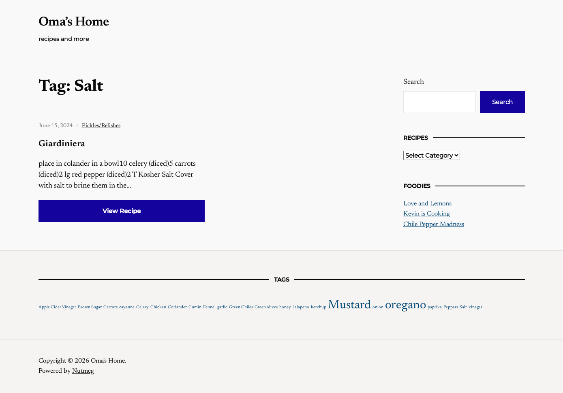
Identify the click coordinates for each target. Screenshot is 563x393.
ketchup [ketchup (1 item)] (318, 307)
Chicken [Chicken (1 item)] (158, 307)
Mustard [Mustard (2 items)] (349, 305)
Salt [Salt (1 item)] (463, 307)
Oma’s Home (74, 22)
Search (413, 82)
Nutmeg (83, 371)
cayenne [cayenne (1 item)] (127, 307)
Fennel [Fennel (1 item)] (209, 307)
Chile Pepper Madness (433, 224)
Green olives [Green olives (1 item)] (266, 307)
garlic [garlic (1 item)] (222, 307)
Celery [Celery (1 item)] (142, 307)
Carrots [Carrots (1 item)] (110, 307)
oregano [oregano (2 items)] (405, 305)
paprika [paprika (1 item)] (435, 307)
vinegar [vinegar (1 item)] (475, 307)
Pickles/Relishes (101, 126)
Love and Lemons (427, 204)
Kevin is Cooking (426, 214)
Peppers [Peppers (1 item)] (450, 307)
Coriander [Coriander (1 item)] (177, 307)
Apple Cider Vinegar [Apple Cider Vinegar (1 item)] (57, 307)
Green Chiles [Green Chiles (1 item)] (241, 307)
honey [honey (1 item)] (285, 307)
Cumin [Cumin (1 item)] (194, 307)
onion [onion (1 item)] (377, 307)
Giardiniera (62, 144)
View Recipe (122, 211)
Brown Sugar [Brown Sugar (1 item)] (90, 307)
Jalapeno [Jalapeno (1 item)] (301, 307)
